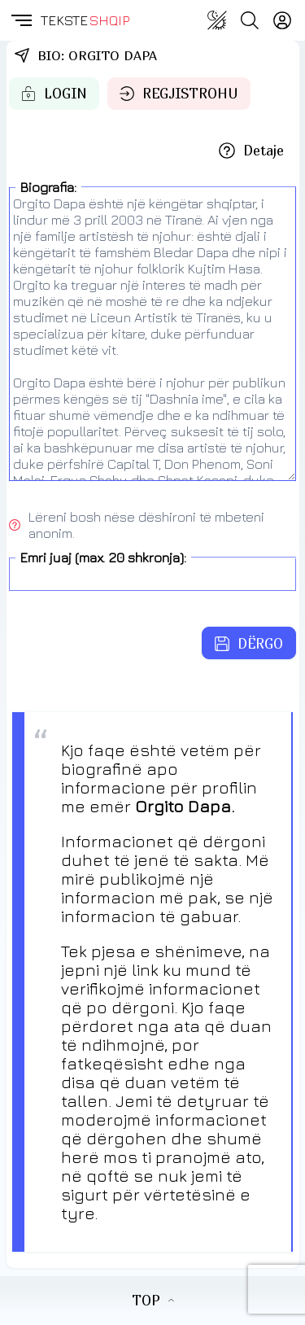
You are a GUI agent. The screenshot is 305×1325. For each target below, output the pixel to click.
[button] (20, 20)
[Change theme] (217, 20)
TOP (153, 1300)
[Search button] (249, 20)
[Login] (282, 20)
